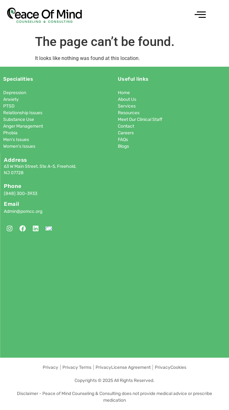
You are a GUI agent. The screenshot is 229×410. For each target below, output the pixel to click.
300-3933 (27, 193)
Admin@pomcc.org (23, 211)
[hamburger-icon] (199, 16)
